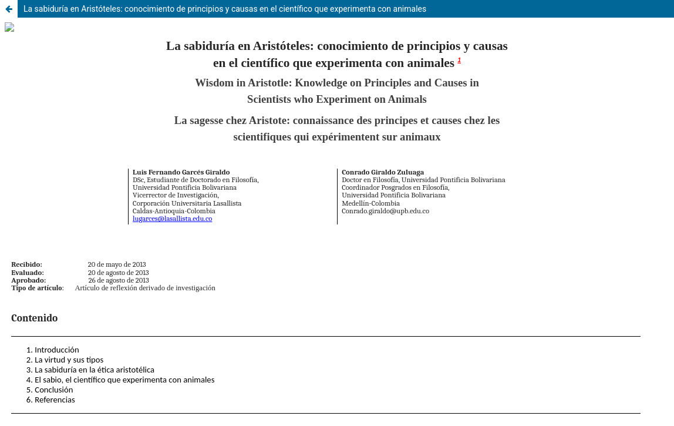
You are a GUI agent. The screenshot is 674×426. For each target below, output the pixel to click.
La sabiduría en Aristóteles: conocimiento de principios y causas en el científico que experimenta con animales (224, 9)
